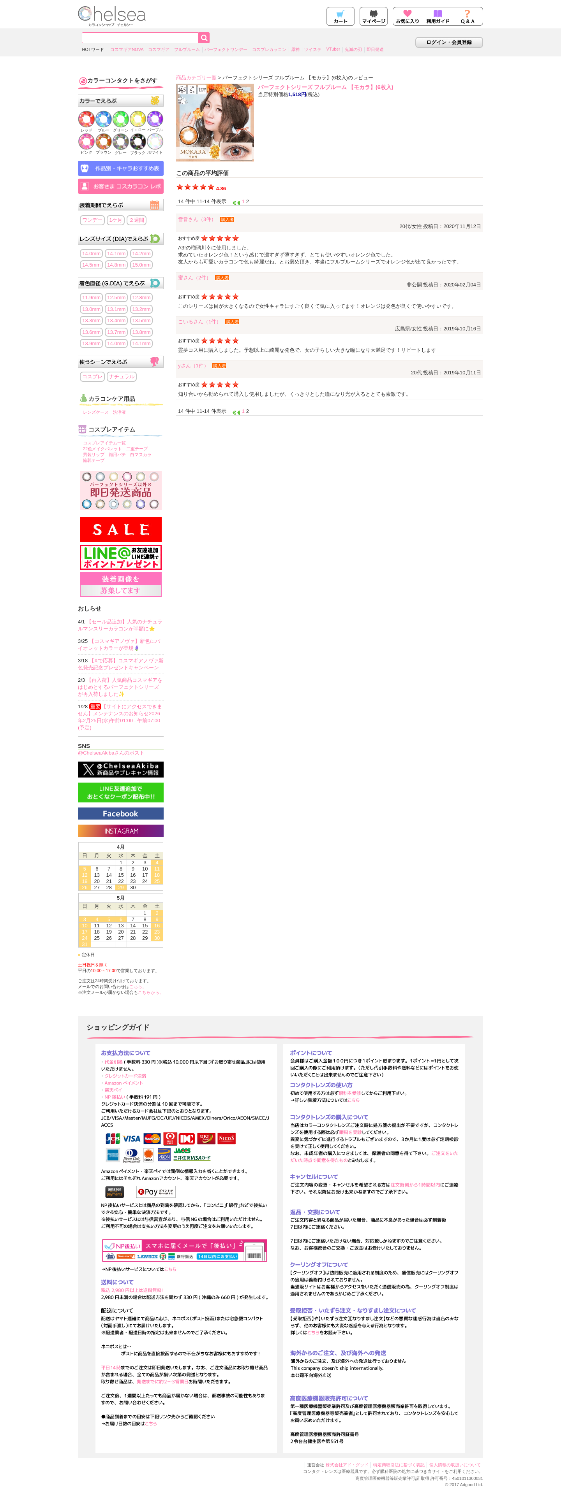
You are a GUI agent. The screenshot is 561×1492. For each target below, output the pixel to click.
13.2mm (141, 309)
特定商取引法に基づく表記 (399, 1464)
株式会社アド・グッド (347, 1464)
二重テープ (137, 448)
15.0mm (141, 265)
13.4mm (116, 320)
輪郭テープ (93, 460)
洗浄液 (119, 412)
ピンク (86, 150)
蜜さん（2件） (194, 278)
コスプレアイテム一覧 (104, 443)
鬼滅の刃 (353, 49)
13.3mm (91, 320)
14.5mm (91, 265)
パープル (155, 127)
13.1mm (116, 309)
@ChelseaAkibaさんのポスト (111, 753)
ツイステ (312, 49)
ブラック (137, 150)
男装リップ (93, 454)
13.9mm (91, 343)
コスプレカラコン (269, 49)
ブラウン (103, 150)
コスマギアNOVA (126, 49)
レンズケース (96, 412)
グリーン (120, 127)
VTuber (333, 49)
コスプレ (92, 376)
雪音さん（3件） (197, 219)
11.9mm (91, 297)
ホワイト (155, 150)
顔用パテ (117, 454)
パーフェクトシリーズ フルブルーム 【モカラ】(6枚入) (325, 87)
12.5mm (116, 297)
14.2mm (141, 253)
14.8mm (116, 265)
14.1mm (116, 253)
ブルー (103, 127)
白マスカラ (141, 454)
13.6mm (91, 332)
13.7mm (116, 332)
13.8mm (141, 332)
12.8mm (141, 297)
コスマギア (158, 49)
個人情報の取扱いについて (455, 1464)
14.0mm (91, 253)
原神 (295, 49)
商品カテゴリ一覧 (196, 78)
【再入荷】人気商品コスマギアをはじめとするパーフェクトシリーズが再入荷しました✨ (120, 687)
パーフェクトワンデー (226, 49)
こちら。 (137, 986)
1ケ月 (115, 220)
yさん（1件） (193, 366)
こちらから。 (151, 992)
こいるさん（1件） (199, 322)
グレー (120, 150)
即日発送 (375, 49)
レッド (86, 127)
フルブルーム (187, 49)
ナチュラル (121, 376)
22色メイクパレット (102, 448)
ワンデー (92, 220)
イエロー (137, 127)
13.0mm (91, 309)
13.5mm (141, 320)
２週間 (136, 220)
